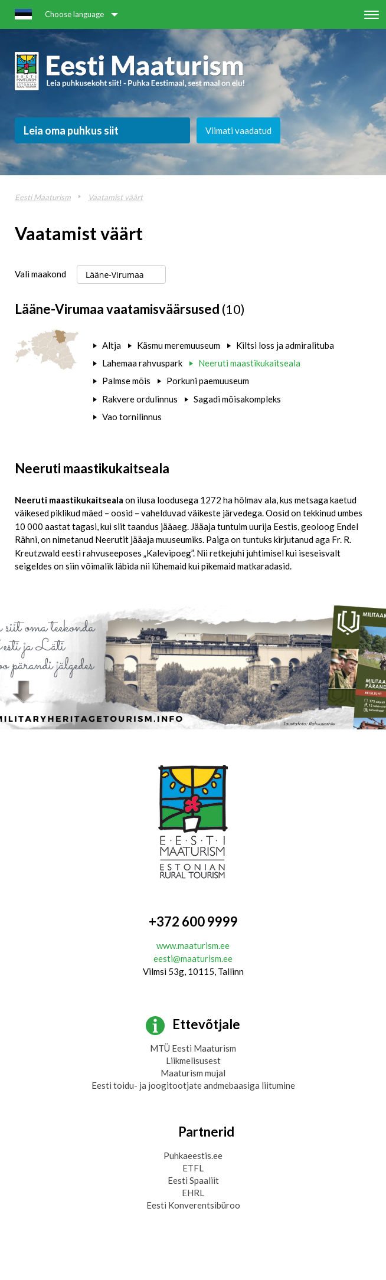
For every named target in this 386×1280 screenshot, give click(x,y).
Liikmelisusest (193, 1060)
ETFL (193, 1168)
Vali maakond (40, 274)
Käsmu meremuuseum (178, 345)
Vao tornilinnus (132, 416)
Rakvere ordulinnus (140, 399)
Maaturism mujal (193, 1073)
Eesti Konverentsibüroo (193, 1205)
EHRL (193, 1192)
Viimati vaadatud (238, 130)
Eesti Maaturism (43, 197)
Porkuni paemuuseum (207, 380)
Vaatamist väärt (115, 197)
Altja (111, 345)
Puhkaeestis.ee (193, 1155)
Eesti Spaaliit (193, 1180)
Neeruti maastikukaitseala (249, 363)
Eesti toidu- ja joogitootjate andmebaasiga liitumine (193, 1085)
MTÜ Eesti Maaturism (193, 1048)
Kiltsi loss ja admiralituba (285, 345)
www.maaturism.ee (193, 945)
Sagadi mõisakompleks (237, 399)
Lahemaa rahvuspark (142, 363)
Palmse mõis (126, 380)
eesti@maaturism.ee (193, 958)
